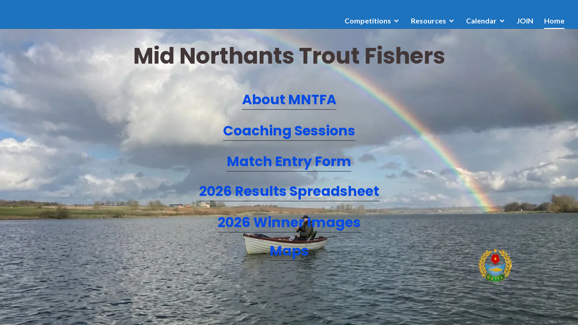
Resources (428, 20)
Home (554, 20)
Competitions (368, 20)
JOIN (525, 20)
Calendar (481, 20)
